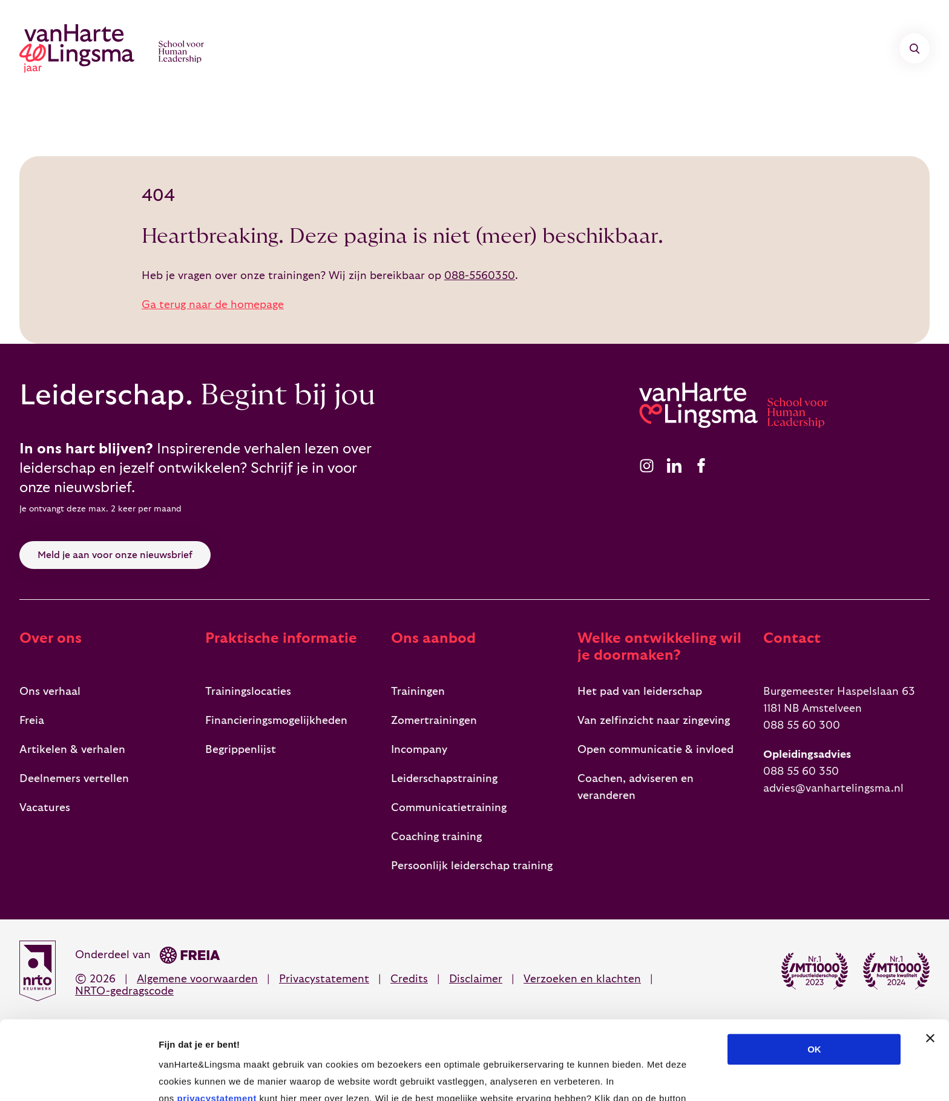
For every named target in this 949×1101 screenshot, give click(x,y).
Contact (742, 48)
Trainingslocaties (248, 691)
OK (814, 970)
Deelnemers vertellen (74, 778)
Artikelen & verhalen (72, 749)
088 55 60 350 (801, 771)
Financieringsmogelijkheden (276, 720)
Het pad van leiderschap (639, 691)
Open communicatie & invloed (655, 749)
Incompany (412, 48)
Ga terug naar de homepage (213, 305)
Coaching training (436, 837)
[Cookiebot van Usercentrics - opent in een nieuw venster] (78, 1077)
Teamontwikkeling (535, 48)
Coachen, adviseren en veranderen (635, 787)
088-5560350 (479, 275)
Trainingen (310, 48)
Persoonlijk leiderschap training (472, 866)
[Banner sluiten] (930, 959)
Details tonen (654, 1077)
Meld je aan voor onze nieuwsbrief (115, 555)
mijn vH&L (849, 48)
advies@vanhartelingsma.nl (833, 788)
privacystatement (216, 1019)
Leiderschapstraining (444, 778)
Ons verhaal (49, 691)
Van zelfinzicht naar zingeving (653, 720)
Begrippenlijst (240, 749)
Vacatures (44, 807)
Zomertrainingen (434, 720)
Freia (31, 720)
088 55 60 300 (801, 725)
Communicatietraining (449, 807)
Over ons (652, 48)
